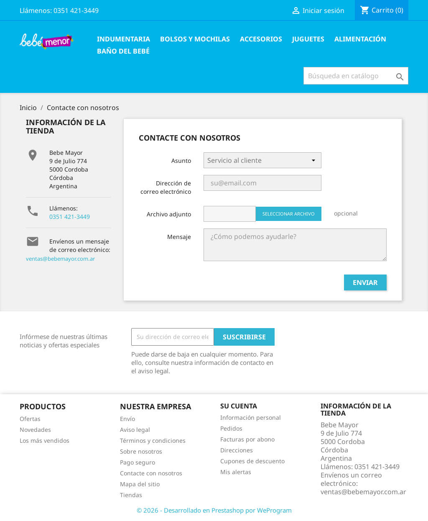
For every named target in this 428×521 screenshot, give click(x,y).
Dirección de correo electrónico (165, 187)
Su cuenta (238, 406)
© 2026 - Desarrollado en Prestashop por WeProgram (214, 510)
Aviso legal (135, 430)
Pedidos (231, 428)
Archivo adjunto (169, 214)
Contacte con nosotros (151, 473)
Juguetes (308, 39)
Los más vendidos (44, 440)
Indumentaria (123, 39)
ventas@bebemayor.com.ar (60, 258)
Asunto (181, 160)
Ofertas (30, 419)
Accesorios (261, 39)
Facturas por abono (247, 439)
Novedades (35, 430)
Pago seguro (137, 462)
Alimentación (360, 39)
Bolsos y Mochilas (195, 39)
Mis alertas (235, 472)
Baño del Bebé (123, 51)
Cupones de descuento (252, 461)
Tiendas (131, 495)
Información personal (250, 417)
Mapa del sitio (140, 484)
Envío (127, 419)
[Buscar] (355, 76)
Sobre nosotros (141, 451)
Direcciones (236, 450)
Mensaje (179, 237)
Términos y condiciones (153, 440)
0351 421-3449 (69, 217)
